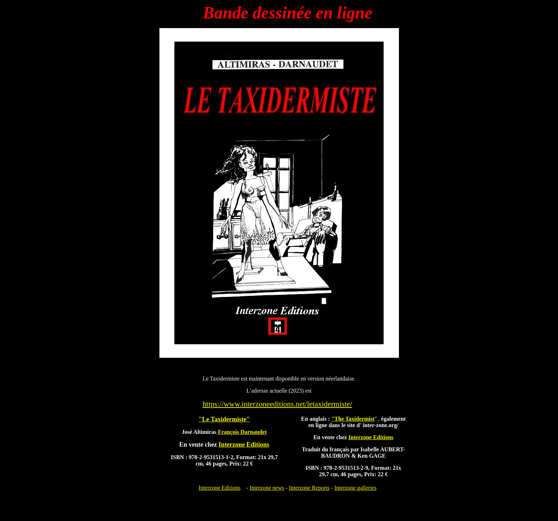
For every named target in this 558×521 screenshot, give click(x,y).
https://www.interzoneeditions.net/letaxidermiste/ (277, 404)
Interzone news (266, 488)
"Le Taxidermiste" (224, 419)
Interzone (355, 488)
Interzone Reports (309, 488)
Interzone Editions (220, 488)
